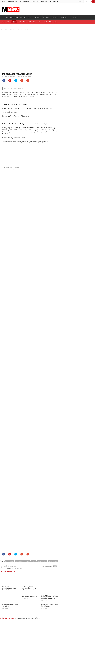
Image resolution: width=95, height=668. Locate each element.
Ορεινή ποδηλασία (42, 606)
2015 (14, 22)
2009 (45, 22)
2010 (40, 22)
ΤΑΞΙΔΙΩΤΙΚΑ (65, 17)
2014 (19, 22)
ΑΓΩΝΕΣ (3, 2)
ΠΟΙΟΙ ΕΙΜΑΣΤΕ (53, 2)
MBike (5, 77)
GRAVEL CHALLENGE (12, 17)
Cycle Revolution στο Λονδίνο (47, 611)
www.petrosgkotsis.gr (41, 142)
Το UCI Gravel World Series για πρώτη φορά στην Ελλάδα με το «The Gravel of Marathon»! (49, 626)
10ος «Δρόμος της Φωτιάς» (29, 642)
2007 (55, 22)
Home (1, 29)
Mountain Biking (9, 606)
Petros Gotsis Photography (22, 606)
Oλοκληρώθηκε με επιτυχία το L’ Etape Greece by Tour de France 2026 (10, 634)
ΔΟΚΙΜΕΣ (37, 17)
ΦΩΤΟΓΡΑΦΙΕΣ (24, 2)
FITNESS (55, 17)
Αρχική (2, 17)
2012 (29, 22)
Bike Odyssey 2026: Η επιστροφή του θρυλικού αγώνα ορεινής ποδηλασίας (29, 634)
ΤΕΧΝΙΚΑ (46, 17)
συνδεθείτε (35, 664)
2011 (34, 22)
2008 (50, 22)
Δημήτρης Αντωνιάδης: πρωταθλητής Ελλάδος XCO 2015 (13, 612)
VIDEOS (33, 2)
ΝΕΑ (22, 17)
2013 (24, 22)
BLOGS (74, 17)
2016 (8, 22)
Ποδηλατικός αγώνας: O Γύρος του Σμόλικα (10, 650)
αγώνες (33, 606)
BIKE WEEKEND (12, 2)
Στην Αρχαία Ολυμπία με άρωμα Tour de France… (49, 650)
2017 (3, 22)
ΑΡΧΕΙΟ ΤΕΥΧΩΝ (42, 2)
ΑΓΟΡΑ (29, 17)
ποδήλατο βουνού (53, 606)
